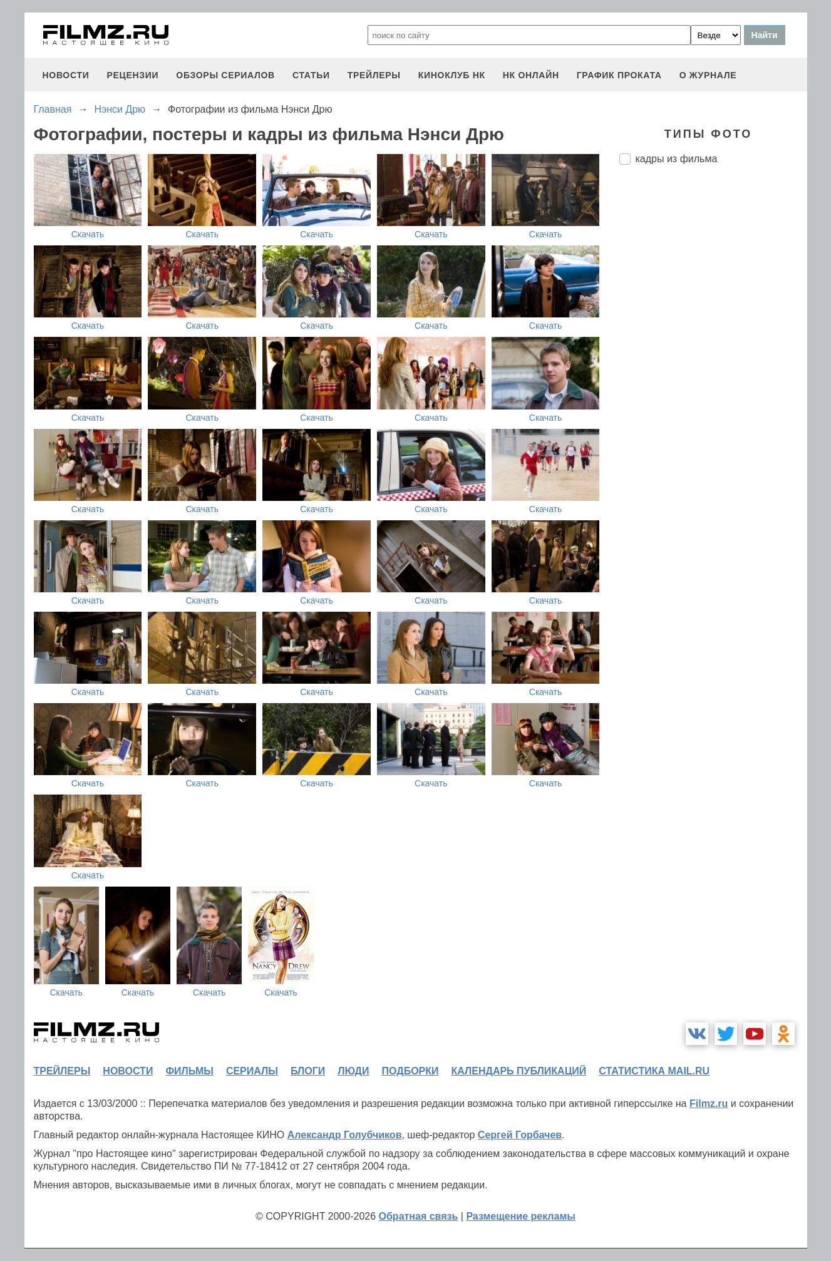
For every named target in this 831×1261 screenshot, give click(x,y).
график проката (619, 75)
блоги (308, 1071)
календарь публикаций (519, 1071)
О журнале (708, 75)
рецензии (132, 75)
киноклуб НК (451, 75)
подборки (410, 1071)
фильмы (189, 1071)
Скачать (88, 234)
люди (353, 1071)
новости (66, 75)
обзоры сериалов (225, 75)
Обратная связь (418, 1216)
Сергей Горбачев (520, 1135)
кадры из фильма (677, 158)
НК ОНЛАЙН (531, 75)
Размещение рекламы (521, 1216)
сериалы (252, 1071)
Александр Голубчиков (344, 1135)
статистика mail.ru (654, 1071)
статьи (311, 75)
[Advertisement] (713, 384)
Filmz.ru (708, 1103)
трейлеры (374, 75)
